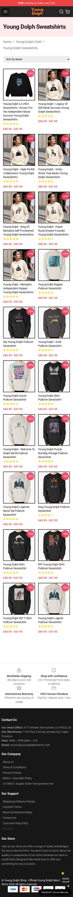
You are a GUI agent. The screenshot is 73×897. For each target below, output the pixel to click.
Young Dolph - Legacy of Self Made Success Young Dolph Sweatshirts (53, 107)
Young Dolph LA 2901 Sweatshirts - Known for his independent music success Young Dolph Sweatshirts (18, 111)
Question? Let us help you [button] (54, 892)
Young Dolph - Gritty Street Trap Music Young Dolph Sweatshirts (53, 173)
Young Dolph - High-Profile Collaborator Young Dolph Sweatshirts (19, 173)
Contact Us (9, 817)
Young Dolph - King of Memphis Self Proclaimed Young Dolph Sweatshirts (18, 230)
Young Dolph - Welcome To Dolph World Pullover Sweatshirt (19, 453)
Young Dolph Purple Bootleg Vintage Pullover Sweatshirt (53, 453)
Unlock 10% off (65, 880)
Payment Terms (12, 806)
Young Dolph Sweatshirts (20, 48)
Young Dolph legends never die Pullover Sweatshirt (16, 510)
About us (8, 761)
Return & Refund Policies (17, 812)
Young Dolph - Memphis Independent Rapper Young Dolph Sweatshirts (18, 288)
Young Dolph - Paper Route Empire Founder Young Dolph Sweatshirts (53, 230)
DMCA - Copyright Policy (17, 778)
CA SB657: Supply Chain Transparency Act (28, 783)
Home (7, 42)
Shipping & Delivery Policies (19, 801)
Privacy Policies (12, 772)
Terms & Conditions (14, 767)
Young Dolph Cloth (28, 42)
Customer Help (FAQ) (15, 823)
